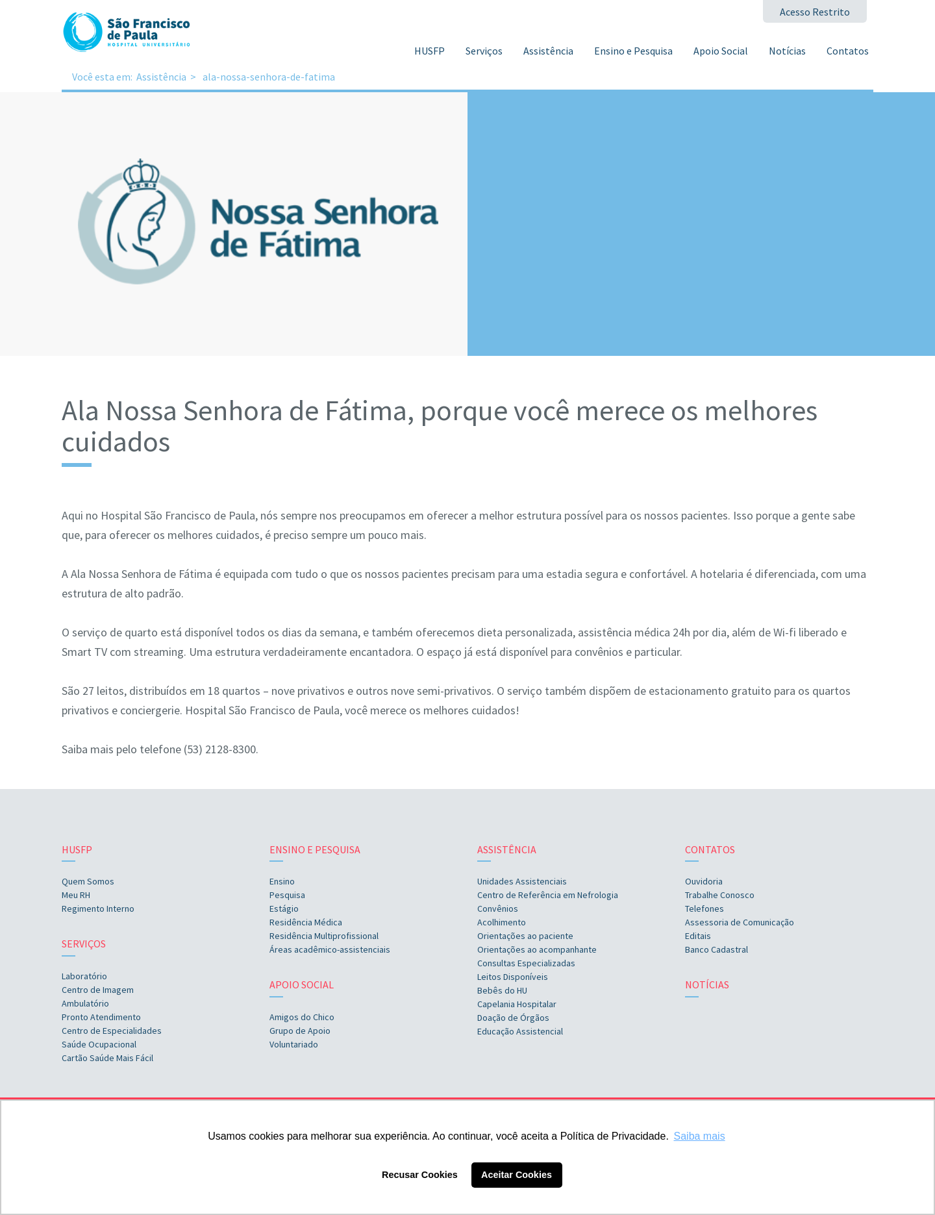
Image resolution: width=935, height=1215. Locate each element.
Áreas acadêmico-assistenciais (329, 949)
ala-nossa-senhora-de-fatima (269, 76)
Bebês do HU (502, 990)
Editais (698, 936)
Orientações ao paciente (525, 936)
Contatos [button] (848, 50)
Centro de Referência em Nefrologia (547, 895)
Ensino (282, 881)
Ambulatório (85, 1003)
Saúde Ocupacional (99, 1044)
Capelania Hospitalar (516, 1004)
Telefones (704, 908)
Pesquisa (287, 895)
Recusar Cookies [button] (420, 1175)
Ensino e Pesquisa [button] (633, 50)
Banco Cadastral (716, 949)
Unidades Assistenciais (522, 881)
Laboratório (84, 976)
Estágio (284, 908)
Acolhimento (501, 922)
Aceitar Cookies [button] (516, 1175)
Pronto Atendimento (101, 1017)
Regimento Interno (98, 908)
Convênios (497, 908)
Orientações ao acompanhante (537, 949)
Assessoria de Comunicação (739, 922)
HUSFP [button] (429, 50)
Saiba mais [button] (699, 1136)
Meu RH (76, 895)
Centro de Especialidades (112, 1030)
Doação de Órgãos (513, 1017)
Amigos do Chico (301, 1017)
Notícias (787, 50)
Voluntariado (293, 1044)
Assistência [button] (548, 50)
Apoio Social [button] (720, 50)
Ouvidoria (704, 881)
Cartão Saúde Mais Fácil (107, 1058)
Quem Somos (88, 881)
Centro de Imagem (98, 990)
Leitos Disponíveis (512, 977)
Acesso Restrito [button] (815, 11)
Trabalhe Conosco (719, 895)
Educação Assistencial (520, 1031)
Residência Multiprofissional (324, 936)
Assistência (161, 76)
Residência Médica (305, 922)
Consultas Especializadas (526, 963)
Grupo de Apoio (299, 1030)
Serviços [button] (484, 50)
